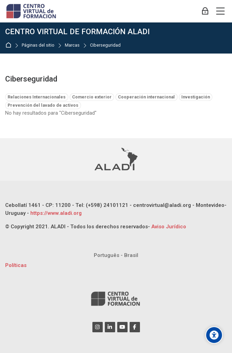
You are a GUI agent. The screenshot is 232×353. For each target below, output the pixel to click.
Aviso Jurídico (168, 226)
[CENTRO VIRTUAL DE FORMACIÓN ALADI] (32, 11)
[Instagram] (97, 327)
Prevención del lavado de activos (43, 105)
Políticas (16, 265)
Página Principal (9, 45)
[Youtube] (122, 327)
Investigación (195, 96)
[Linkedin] (110, 327)
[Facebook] (135, 327)
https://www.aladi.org (55, 213)
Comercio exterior (92, 96)
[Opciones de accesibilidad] (214, 335)
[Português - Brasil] (116, 255)
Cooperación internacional (146, 96)
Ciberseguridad (105, 45)
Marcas (72, 45)
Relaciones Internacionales (36, 96)
